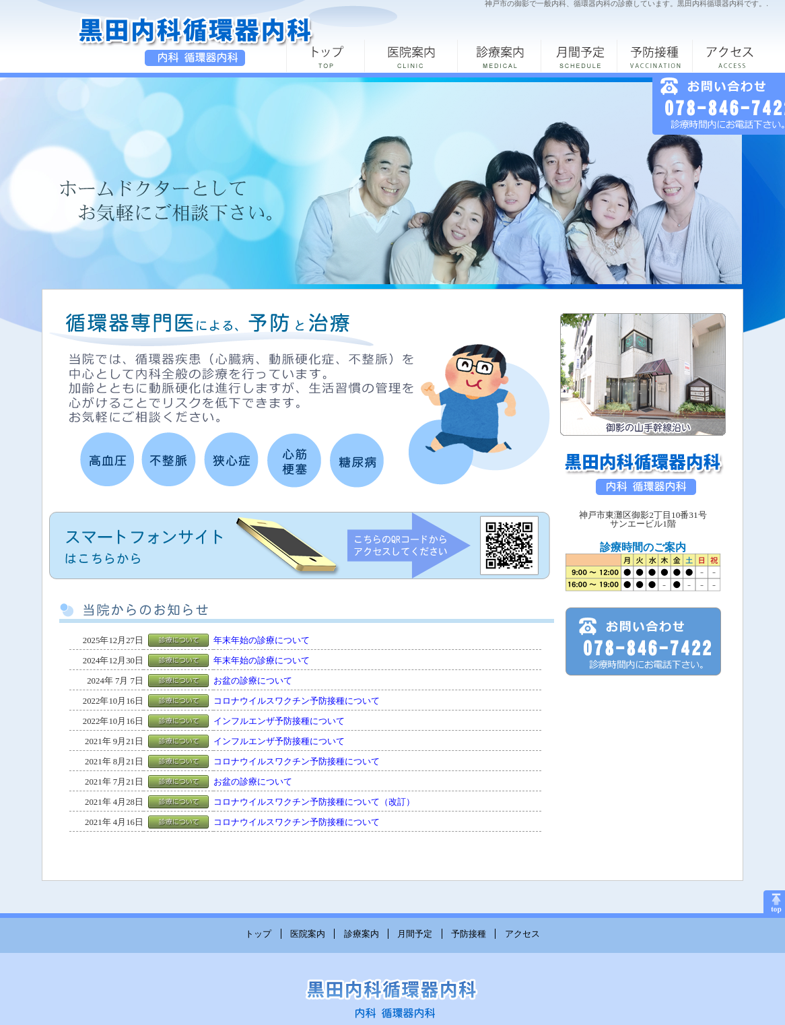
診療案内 (361, 934)
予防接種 (468, 934)
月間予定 (414, 934)
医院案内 (307, 934)
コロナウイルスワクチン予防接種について (296, 701)
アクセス (522, 934)
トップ (258, 934)
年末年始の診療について (261, 640)
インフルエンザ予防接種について (279, 721)
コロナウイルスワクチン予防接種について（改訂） (314, 802)
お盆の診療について (252, 681)
